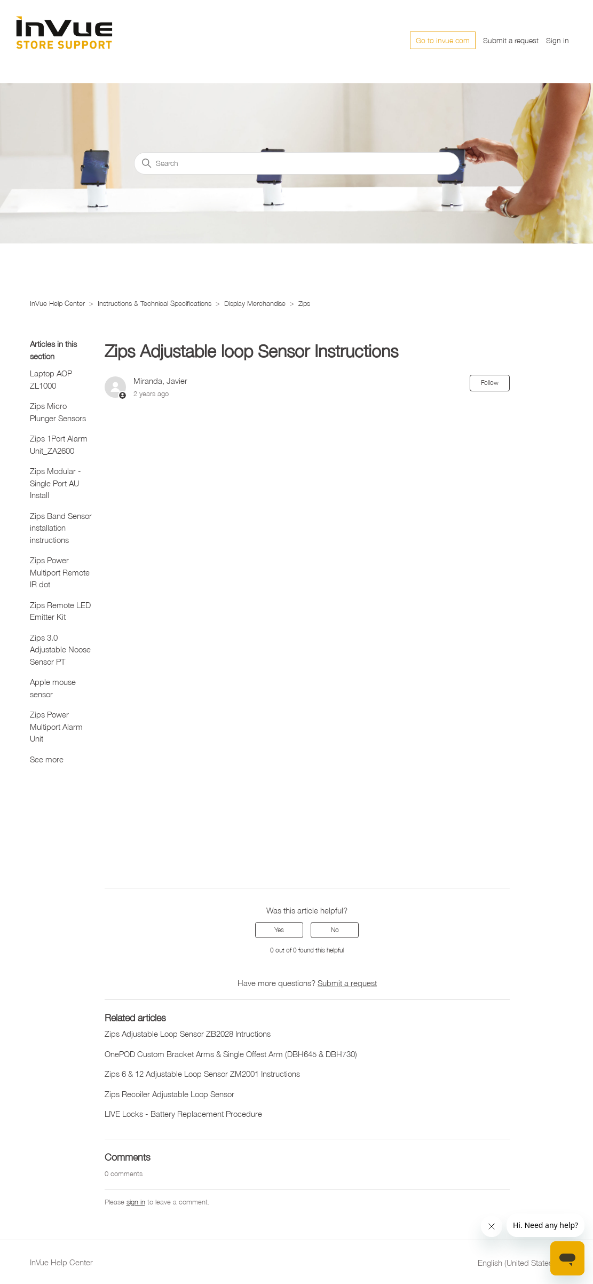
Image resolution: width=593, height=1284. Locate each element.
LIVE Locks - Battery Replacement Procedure (183, 1113)
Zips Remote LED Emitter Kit (60, 611)
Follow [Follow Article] (490, 383)
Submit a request (511, 40)
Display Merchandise (256, 303)
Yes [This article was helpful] (279, 930)
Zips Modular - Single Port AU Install (55, 483)
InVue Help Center (57, 303)
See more (47, 759)
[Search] (297, 163)
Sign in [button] (557, 40)
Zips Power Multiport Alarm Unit (56, 726)
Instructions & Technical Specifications (154, 303)
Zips (304, 303)
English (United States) (520, 1262)
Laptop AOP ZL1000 (51, 379)
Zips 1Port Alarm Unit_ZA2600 (59, 444)
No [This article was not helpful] (335, 930)
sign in (135, 1202)
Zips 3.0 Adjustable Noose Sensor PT (60, 649)
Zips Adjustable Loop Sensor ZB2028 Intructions (188, 1033)
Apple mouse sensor (53, 688)
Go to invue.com (443, 40)
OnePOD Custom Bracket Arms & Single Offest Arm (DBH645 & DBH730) (231, 1054)
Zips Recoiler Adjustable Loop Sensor (169, 1094)
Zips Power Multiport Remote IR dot (60, 572)
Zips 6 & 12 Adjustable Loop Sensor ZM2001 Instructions (202, 1073)
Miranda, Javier (160, 380)
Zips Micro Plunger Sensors (58, 412)
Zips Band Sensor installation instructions (61, 528)
